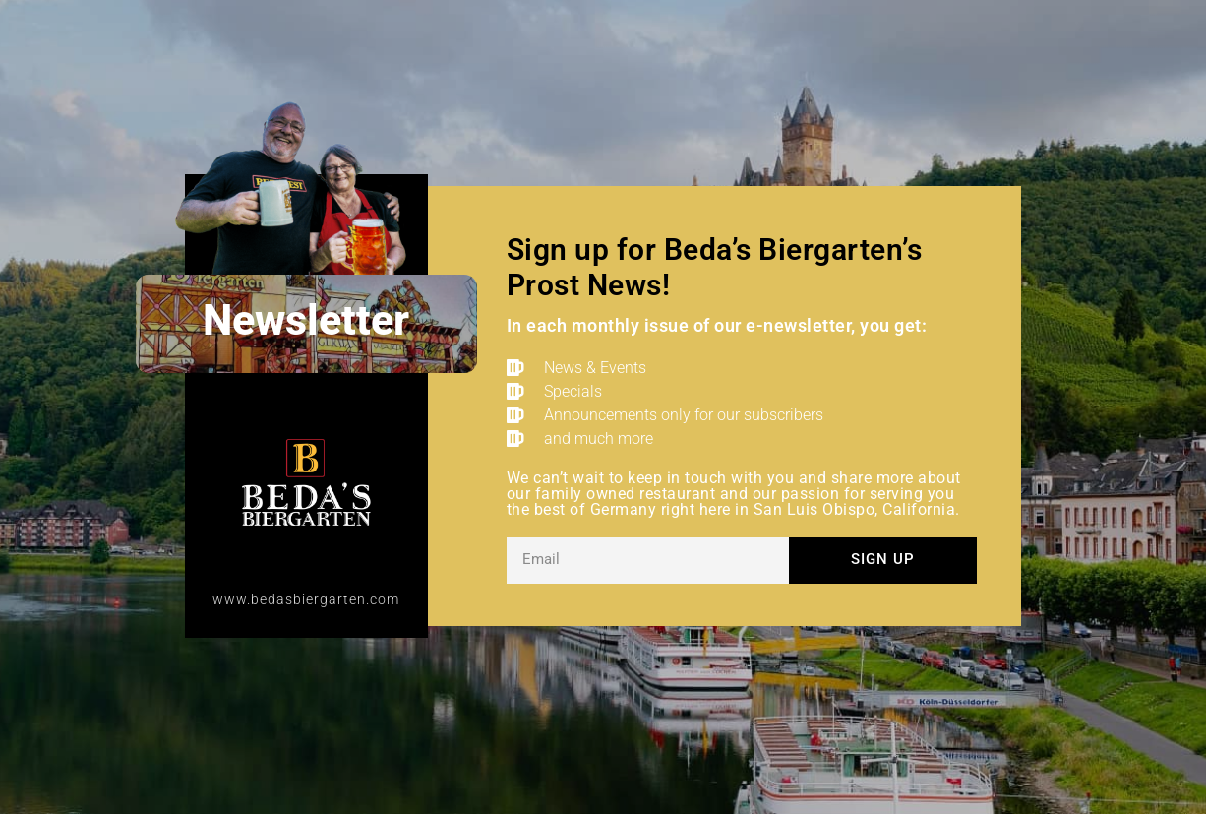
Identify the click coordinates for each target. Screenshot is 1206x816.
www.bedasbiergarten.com (305, 599)
